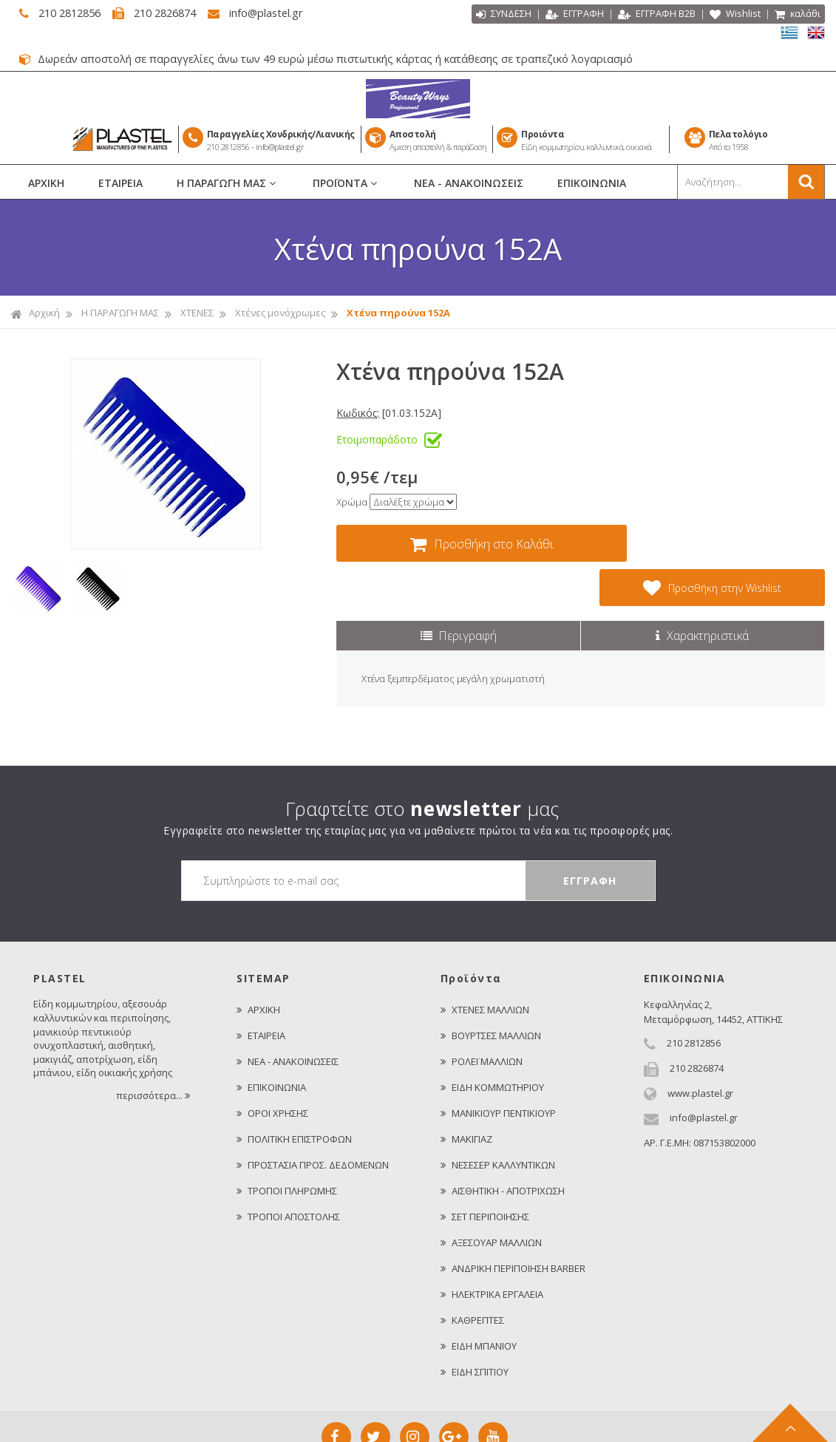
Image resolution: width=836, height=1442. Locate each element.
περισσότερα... (154, 1051)
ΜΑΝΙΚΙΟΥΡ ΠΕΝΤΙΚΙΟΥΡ (498, 1068)
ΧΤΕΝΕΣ (197, 312)
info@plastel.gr (272, 12)
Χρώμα (351, 502)
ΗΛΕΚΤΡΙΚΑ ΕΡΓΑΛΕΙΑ (492, 1249)
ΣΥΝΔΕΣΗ (503, 15)
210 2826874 (167, 12)
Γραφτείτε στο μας (422, 764)
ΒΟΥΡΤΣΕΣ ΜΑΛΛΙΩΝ (491, 991)
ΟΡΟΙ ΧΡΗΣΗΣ (272, 1068)
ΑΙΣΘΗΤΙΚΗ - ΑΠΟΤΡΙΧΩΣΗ (503, 1146)
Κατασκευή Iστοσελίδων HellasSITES (501, 1422)
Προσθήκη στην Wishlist (722, 543)
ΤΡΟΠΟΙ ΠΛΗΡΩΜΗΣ (287, 1146)
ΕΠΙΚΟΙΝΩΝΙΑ (591, 183)
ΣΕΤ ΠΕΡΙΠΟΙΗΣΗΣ (485, 1172)
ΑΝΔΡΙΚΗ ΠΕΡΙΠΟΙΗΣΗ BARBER (513, 1224)
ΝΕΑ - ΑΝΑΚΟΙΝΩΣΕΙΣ (468, 183)
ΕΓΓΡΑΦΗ (574, 15)
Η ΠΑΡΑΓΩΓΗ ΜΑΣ (228, 183)
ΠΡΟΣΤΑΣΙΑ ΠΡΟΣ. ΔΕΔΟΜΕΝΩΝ (313, 1120)
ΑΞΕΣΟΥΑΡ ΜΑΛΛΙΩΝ (491, 1198)
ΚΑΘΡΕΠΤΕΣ (472, 1275)
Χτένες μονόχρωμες (280, 312)
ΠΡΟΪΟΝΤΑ (346, 183)
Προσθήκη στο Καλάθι (474, 544)
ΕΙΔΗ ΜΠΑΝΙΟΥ (479, 1301)
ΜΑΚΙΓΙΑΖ (466, 1094)
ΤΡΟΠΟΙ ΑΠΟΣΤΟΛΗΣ (288, 1172)
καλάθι (797, 15)
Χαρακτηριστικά (702, 591)
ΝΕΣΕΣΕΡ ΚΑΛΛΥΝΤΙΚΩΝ (498, 1120)
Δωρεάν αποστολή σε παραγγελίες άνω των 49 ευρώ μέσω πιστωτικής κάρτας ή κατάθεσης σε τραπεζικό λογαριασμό (331, 58)
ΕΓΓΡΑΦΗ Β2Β (656, 15)
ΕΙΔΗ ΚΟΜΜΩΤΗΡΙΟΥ (492, 1043)
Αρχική (35, 313)
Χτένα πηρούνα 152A (398, 312)
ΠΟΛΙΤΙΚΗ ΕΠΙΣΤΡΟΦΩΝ (294, 1094)
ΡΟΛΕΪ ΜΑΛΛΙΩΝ (482, 1017)
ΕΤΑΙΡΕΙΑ (120, 183)
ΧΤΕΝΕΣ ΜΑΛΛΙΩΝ (485, 965)
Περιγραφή (458, 591)
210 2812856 (66, 12)
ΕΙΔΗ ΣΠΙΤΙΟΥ (475, 1327)
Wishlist (734, 15)
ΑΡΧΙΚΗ (46, 183)
